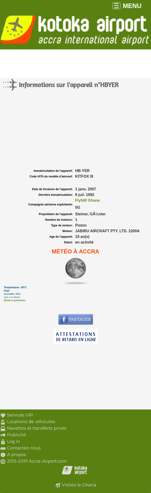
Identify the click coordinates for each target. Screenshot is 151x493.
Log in (13, 441)
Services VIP (20, 415)
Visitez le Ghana (79, 485)
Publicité (16, 434)
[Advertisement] (75, 132)
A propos (16, 454)
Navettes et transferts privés (36, 428)
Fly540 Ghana (87, 200)
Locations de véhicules (31, 421)
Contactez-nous (24, 448)
